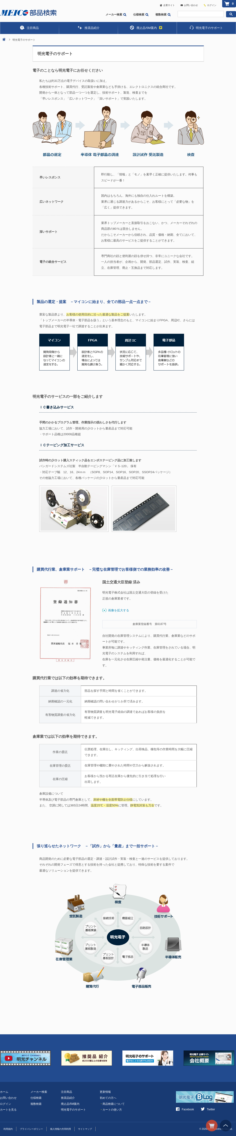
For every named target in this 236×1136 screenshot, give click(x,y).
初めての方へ (108, 1097)
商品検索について (112, 1103)
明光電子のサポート (206, 28)
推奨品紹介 (88, 28)
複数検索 (163, 14)
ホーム (4, 1091)
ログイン (211, 5)
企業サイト (167, 5)
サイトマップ (85, 1129)
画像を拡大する (118, 610)
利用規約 (8, 1129)
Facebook (185, 1109)
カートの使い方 (111, 1109)
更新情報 (105, 1091)
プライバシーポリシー (31, 1129)
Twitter (208, 1109)
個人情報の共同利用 (60, 1129)
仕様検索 (140, 14)
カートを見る (8, 1109)
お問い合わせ (189, 5)
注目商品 (29, 28)
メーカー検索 (116, 14)
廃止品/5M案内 (146, 28)
